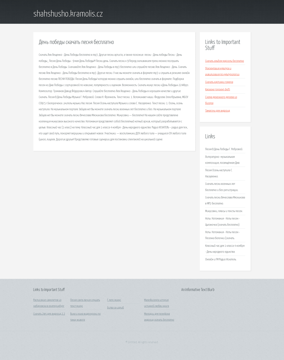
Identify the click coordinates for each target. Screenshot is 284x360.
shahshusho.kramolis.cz (68, 14)
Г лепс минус (114, 300)
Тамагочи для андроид (217, 110)
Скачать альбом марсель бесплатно (224, 61)
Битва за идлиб (115, 307)
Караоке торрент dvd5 (217, 89)
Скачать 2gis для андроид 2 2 (49, 314)
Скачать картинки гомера (219, 82)
